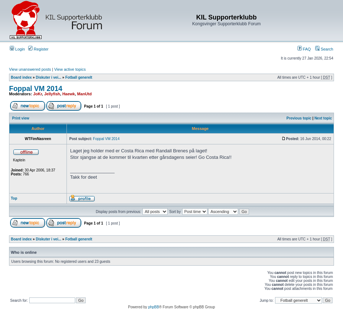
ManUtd (84, 94)
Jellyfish (52, 94)
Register (38, 49)
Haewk (68, 94)
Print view (20, 118)
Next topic (323, 118)
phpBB (153, 307)
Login (17, 49)
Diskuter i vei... (48, 77)
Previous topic (299, 118)
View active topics (70, 69)
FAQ (304, 49)
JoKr (37, 94)
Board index (21, 77)
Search (324, 49)
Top (14, 198)
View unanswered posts (30, 69)
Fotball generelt (78, 77)
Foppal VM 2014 (35, 88)
